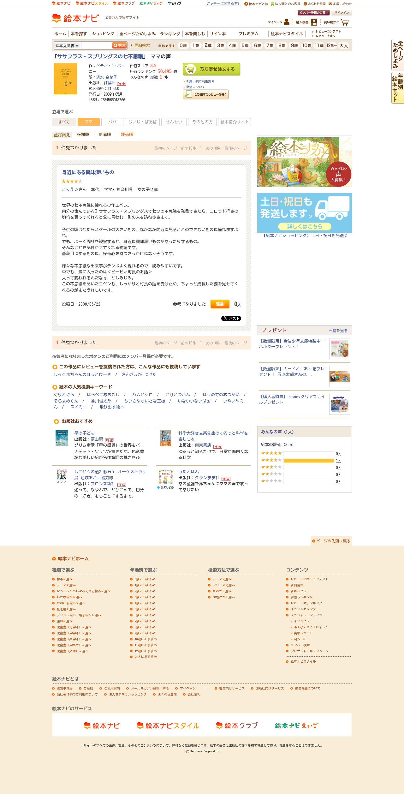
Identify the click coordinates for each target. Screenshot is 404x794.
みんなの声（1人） (278, 432)
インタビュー (303, 621)
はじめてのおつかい (221, 395)
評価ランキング (302, 597)
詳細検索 (142, 45)
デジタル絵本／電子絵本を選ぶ (79, 615)
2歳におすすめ (145, 591)
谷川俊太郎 (101, 401)
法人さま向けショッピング (128, 694)
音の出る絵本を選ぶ (71, 603)
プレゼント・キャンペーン (310, 651)
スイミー (78, 407)
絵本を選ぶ (65, 579)
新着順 (105, 134)
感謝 (220, 303)
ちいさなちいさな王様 (144, 401)
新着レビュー (300, 591)
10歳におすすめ (146, 639)
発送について (195, 86)
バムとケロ (142, 395)
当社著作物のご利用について (77, 694)
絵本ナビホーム (73, 559)
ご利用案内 (112, 688)
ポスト (232, 318)
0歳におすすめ (145, 579)
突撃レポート (303, 633)
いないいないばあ (194, 401)
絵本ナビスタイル (303, 661)
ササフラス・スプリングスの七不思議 (100, 56)
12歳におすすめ (146, 651)
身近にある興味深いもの (88, 172)
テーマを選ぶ (66, 585)
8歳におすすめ (145, 627)
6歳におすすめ (145, 615)
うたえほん (188, 471)
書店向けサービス (232, 688)
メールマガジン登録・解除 (150, 688)
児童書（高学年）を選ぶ (74, 639)
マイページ (188, 688)
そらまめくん (66, 401)
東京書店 (203, 445)
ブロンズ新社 (103, 483)
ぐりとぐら (64, 395)
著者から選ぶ (222, 591)
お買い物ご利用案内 (200, 81)
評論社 (109, 83)
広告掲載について (307, 688)
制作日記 (300, 639)
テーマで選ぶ (222, 579)
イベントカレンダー (305, 609)
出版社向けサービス (270, 688)
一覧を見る (338, 330)
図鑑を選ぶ (65, 621)
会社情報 (194, 694)
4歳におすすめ (145, 603)
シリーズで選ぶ (224, 585)
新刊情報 (297, 585)
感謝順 (83, 134)
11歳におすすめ (146, 645)
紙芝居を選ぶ (66, 609)
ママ (88, 122)
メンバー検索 (300, 645)
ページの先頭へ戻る (333, 541)
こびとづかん (177, 395)
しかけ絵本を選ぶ (69, 597)
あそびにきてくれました (311, 627)
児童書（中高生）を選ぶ (74, 645)
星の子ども (84, 433)
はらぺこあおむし (103, 395)
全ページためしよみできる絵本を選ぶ (83, 591)
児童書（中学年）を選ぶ (74, 633)
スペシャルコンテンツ (306, 615)
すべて (64, 122)
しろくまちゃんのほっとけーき (82, 375)
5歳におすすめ (145, 609)
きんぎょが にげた (139, 375)
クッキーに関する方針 (223, 3)
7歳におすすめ (145, 621)
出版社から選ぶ (224, 597)
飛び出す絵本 (111, 407)
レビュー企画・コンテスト (310, 579)
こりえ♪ (70, 189)
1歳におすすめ (145, 585)
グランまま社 (207, 477)
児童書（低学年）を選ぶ (74, 627)
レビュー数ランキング (306, 603)
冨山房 (97, 439)
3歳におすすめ (145, 597)
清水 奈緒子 (106, 77)
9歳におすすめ (145, 633)
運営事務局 (65, 688)
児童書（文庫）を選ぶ (72, 651)
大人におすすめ (146, 656)
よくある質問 (167, 694)
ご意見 (88, 688)
